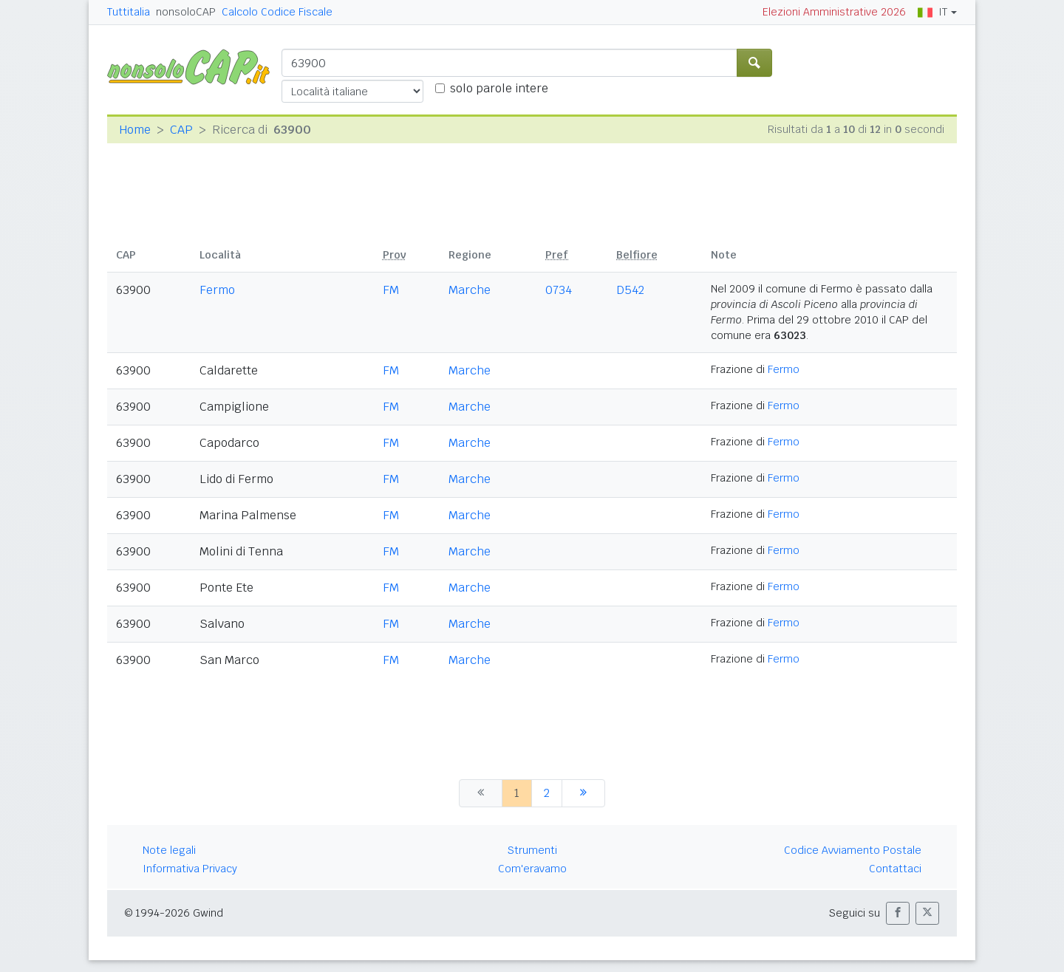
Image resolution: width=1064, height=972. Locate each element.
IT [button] (932, 11)
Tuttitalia (128, 11)
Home (135, 129)
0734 (558, 290)
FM (391, 290)
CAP (181, 129)
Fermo (217, 290)
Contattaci (895, 868)
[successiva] (583, 793)
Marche (470, 290)
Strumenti (532, 850)
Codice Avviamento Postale (852, 850)
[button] (898, 913)
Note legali (169, 850)
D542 (630, 290)
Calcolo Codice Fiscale (277, 11)
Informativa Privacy (190, 868)
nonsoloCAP (186, 11)
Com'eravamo (532, 868)
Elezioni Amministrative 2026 (834, 11)
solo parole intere (499, 88)
